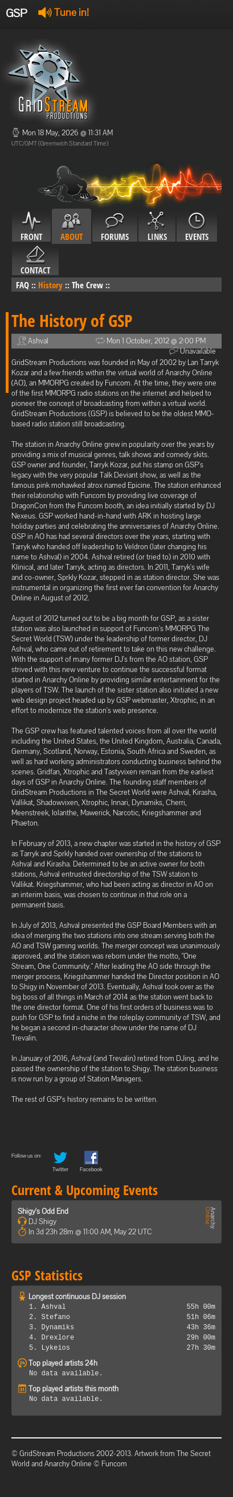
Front (31, 227)
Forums (115, 227)
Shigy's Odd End (43, 1211)
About (71, 227)
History (50, 285)
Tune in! (63, 12)
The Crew (87, 285)
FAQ (22, 285)
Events (197, 227)
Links (157, 227)
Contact (35, 260)
